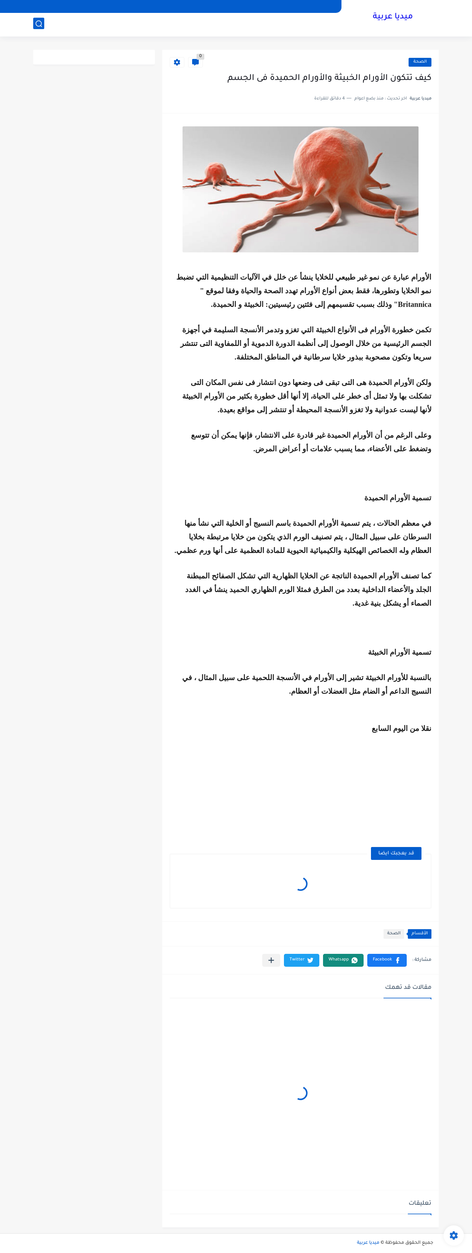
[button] (387, 960)
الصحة (420, 62)
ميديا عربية (393, 17)
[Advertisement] (369, 785)
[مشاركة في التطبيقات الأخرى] (271, 960)
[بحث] (38, 24)
